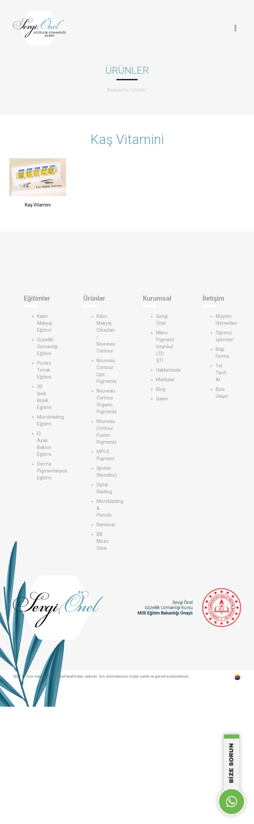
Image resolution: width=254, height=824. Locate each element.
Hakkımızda (168, 370)
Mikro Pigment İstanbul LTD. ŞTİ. (165, 346)
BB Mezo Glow (102, 541)
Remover (106, 524)
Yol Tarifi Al (221, 372)
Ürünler (139, 90)
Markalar (165, 379)
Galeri (162, 398)
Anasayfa (117, 90)
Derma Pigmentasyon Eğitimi (52, 470)
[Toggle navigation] (235, 28)
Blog (160, 389)
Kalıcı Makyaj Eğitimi (44, 323)
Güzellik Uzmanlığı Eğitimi (47, 346)
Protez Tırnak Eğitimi (44, 370)
